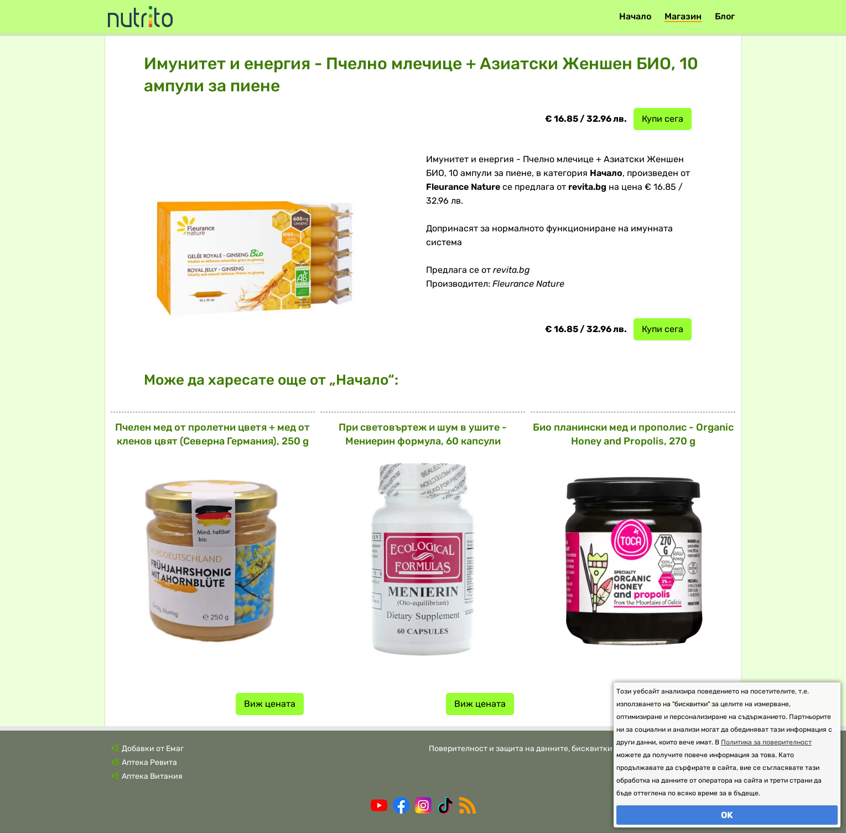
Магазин (683, 16)
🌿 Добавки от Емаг (147, 748)
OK (727, 815)
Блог (725, 16)
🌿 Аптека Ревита (144, 762)
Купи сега (662, 118)
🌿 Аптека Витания (147, 776)
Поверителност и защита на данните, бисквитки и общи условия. (552, 748)
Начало (635, 16)
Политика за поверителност (766, 742)
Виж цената (269, 704)
